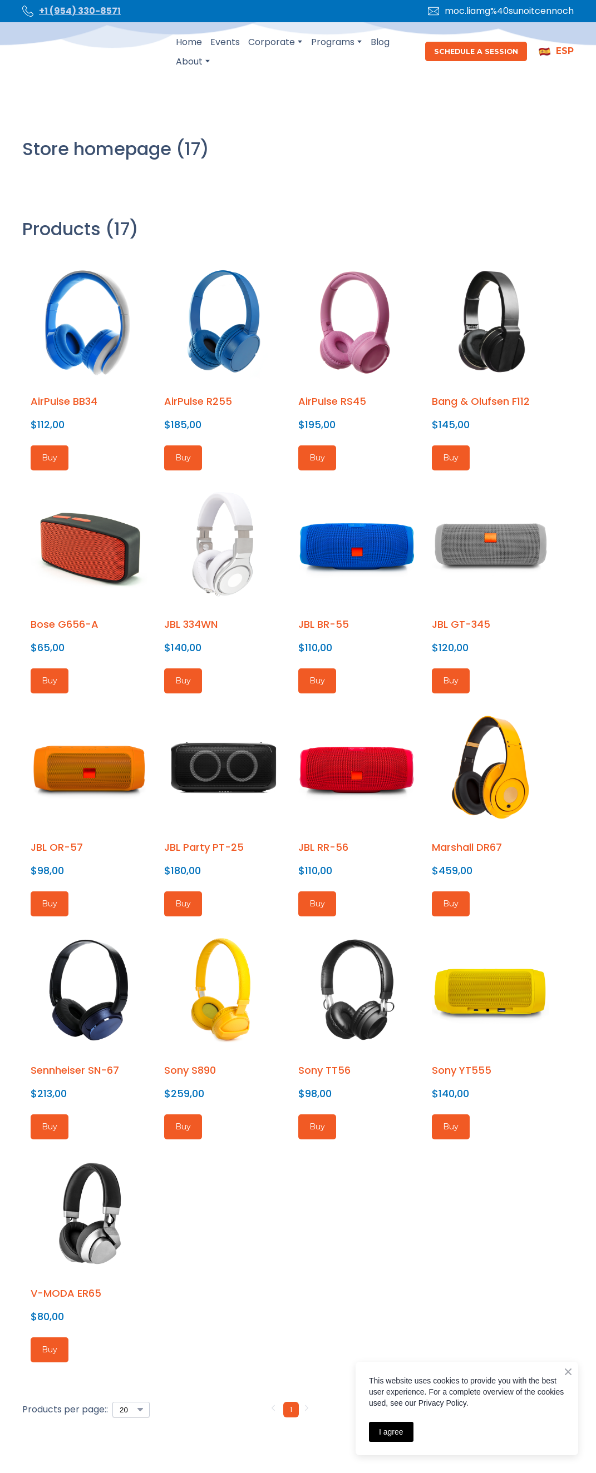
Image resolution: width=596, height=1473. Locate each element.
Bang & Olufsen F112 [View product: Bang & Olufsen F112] (481, 401)
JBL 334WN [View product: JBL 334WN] (191, 624)
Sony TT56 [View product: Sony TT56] (324, 1070)
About (189, 61)
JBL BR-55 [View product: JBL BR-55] (323, 624)
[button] (476, 51)
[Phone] (27, 11)
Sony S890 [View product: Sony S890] (190, 1070)
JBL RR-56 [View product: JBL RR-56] (323, 847)
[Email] (433, 11)
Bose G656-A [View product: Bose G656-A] (64, 624)
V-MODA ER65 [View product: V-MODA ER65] (66, 1293)
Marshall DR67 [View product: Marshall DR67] (467, 847)
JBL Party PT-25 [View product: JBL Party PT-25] (204, 847)
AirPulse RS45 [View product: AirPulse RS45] (332, 401)
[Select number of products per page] (131, 1409)
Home (189, 42)
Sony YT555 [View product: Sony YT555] (461, 1070)
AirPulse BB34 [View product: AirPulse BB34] (64, 401)
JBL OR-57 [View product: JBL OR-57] (57, 847)
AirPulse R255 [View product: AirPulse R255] (198, 401)
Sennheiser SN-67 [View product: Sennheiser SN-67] (75, 1070)
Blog (380, 42)
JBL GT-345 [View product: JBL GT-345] (461, 624)
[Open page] (90, 51)
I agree (391, 1431)
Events (225, 42)
